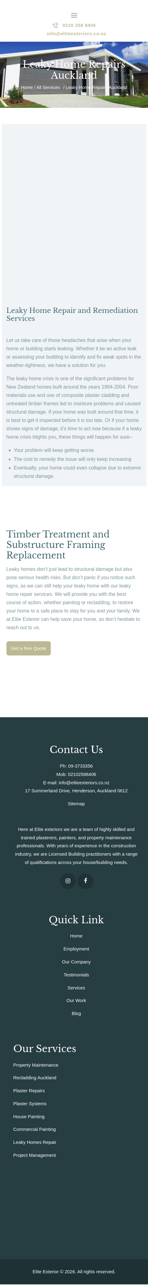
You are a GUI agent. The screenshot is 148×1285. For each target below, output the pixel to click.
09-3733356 (80, 766)
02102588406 (82, 774)
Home (27, 87)
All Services (48, 87)
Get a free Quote (29, 648)
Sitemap (76, 804)
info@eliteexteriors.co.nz (84, 783)
